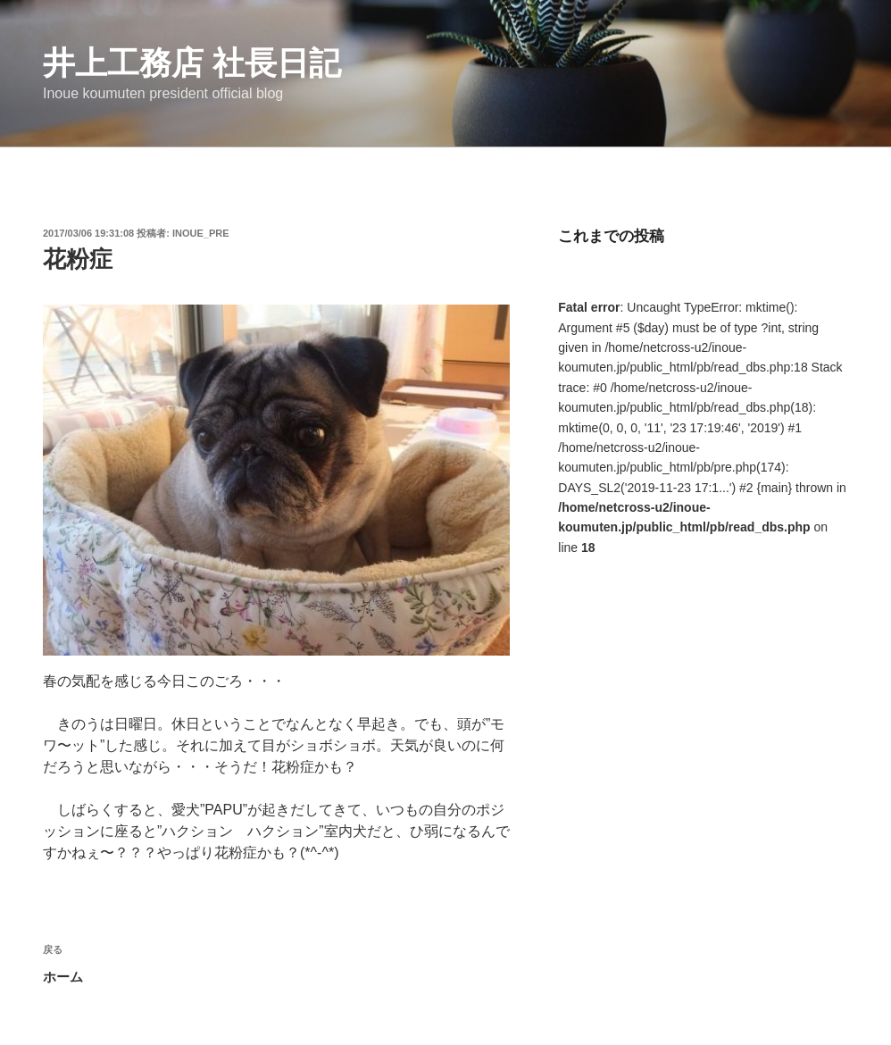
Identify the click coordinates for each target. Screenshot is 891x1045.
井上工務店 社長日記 (192, 63)
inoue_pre (200, 233)
